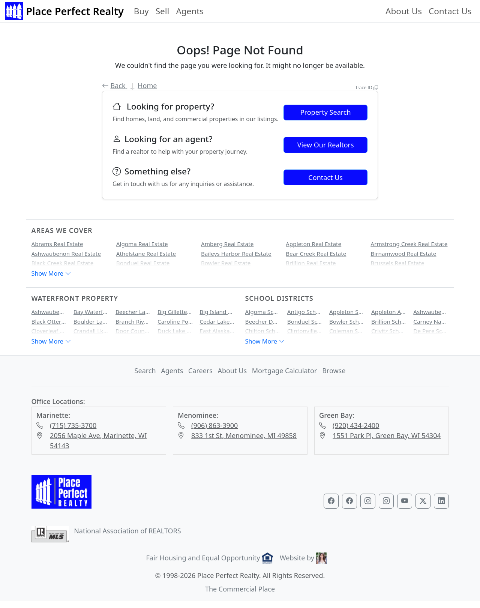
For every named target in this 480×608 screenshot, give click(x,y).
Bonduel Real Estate (143, 263)
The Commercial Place (240, 588)
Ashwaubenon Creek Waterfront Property (49, 311)
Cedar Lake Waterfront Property (217, 321)
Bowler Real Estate (226, 263)
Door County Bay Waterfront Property (133, 331)
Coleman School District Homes (346, 331)
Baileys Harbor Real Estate (236, 253)
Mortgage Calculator (284, 370)
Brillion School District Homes (388, 321)
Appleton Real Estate (313, 244)
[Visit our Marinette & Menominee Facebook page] (349, 501)
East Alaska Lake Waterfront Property (217, 331)
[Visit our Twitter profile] (423, 501)
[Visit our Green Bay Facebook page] (331, 501)
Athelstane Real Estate (146, 253)
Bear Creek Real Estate (316, 253)
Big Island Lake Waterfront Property (217, 311)
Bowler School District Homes (346, 321)
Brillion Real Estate (311, 263)
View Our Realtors (325, 144)
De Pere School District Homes (430, 331)
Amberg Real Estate (227, 244)
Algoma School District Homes (262, 311)
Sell (163, 11)
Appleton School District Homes (346, 311)
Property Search (325, 112)
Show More (51, 273)
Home (147, 85)
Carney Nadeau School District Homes (430, 321)
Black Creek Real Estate (63, 263)
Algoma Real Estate (142, 244)
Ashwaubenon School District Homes (430, 311)
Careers (200, 370)
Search (145, 370)
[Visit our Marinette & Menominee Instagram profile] (386, 501)
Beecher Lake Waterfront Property (133, 311)
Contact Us (450, 11)
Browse (333, 370)
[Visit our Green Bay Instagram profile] (367, 501)
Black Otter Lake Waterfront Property (49, 321)
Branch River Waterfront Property (133, 321)
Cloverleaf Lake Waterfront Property (49, 331)
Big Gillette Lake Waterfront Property (175, 311)
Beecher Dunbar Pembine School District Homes (262, 321)
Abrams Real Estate (57, 244)
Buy (141, 11)
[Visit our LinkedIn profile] (441, 501)
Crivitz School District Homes (388, 331)
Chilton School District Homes (262, 331)
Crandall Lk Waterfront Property (91, 331)
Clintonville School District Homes (304, 331)
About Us (404, 11)
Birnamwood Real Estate (403, 253)
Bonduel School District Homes (304, 321)
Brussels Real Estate (397, 263)
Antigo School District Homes (304, 311)
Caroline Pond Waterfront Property (175, 321)
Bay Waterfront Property (91, 311)
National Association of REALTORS (127, 530)
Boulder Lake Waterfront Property (91, 321)
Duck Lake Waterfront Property (175, 331)
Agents (190, 11)
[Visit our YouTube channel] (404, 501)
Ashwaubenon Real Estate (66, 253)
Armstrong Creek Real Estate (408, 244)
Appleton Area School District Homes (388, 311)
